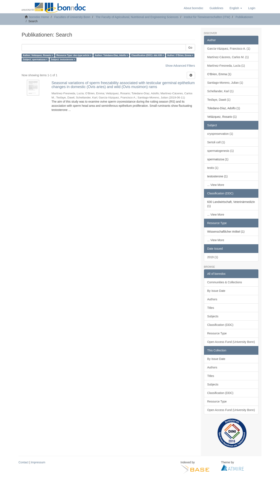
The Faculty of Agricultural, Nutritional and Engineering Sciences (137, 17)
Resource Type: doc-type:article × (73, 55)
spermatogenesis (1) (220, 150)
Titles (210, 307)
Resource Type (217, 333)
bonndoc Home (39, 17)
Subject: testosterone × (63, 59)
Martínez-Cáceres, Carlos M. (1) (228, 57)
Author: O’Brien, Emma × (180, 55)
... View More (215, 185)
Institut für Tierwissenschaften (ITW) (207, 17)
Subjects (213, 316)
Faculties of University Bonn (72, 17)
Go (190, 47)
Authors (212, 299)
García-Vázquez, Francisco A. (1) (228, 48)
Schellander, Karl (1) (220, 91)
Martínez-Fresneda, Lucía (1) (226, 65)
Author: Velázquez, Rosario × (38, 55)
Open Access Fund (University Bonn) (231, 342)
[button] (235, 8)
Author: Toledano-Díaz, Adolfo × (111, 55)
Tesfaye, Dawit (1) (219, 99)
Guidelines (216, 8)
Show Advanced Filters (180, 65)
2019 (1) (212, 257)
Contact (23, 462)
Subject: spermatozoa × (35, 59)
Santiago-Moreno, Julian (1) (225, 82)
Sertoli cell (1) (216, 142)
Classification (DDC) (220, 324)
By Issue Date (216, 290)
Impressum (38, 462)
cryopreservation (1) (220, 133)
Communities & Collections (224, 282)
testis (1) (213, 167)
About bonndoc (193, 8)
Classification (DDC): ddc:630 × (147, 55)
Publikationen (244, 17)
